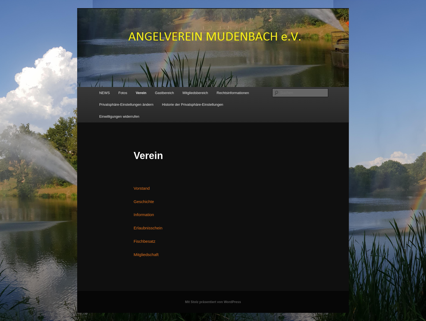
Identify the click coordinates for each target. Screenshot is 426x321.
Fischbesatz (144, 241)
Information (144, 214)
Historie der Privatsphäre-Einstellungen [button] (192, 104)
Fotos (122, 93)
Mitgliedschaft (146, 254)
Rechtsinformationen (233, 93)
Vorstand (142, 188)
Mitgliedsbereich (195, 93)
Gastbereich (164, 93)
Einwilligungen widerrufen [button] (119, 116)
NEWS (104, 93)
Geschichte (144, 201)
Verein (141, 93)
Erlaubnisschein (148, 228)
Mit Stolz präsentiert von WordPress (213, 302)
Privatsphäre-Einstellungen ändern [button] (126, 104)
